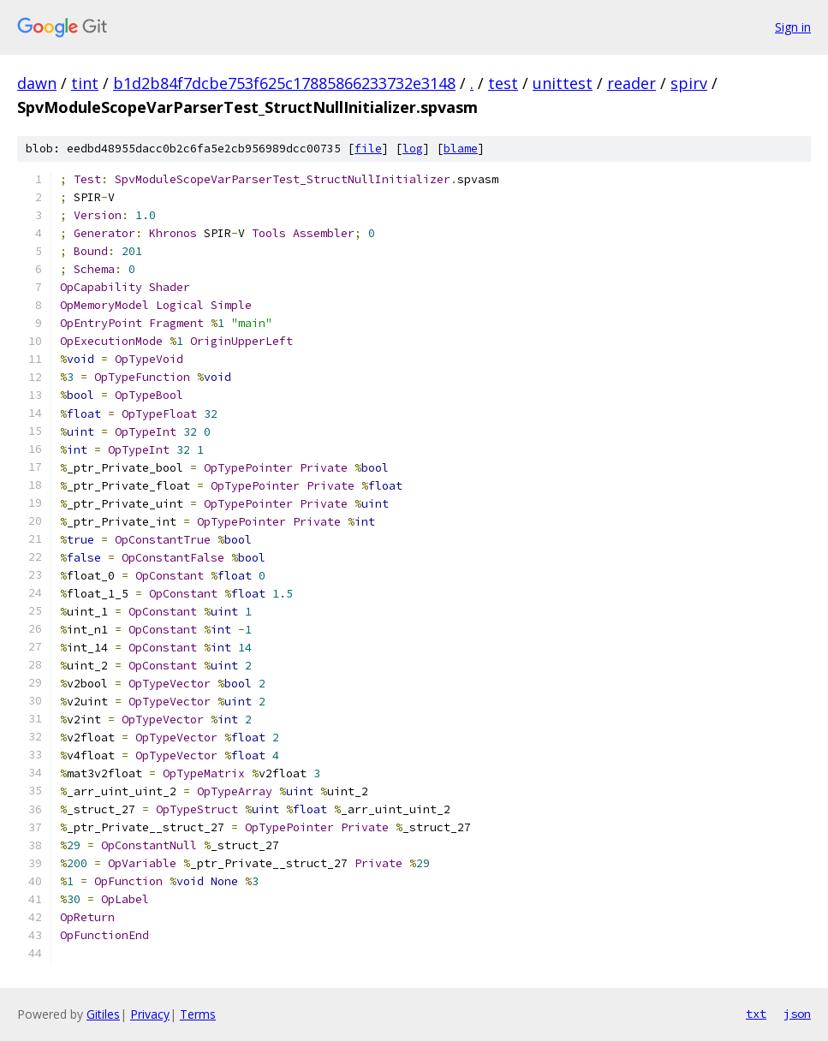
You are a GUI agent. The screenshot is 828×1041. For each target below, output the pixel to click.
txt (756, 1013)
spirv (688, 83)
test (503, 83)
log (412, 148)
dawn (37, 83)
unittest (563, 83)
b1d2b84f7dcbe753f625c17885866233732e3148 (284, 83)
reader (631, 83)
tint (84, 83)
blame (461, 148)
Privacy (150, 1014)
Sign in (793, 27)
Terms (198, 1014)
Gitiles (103, 1014)
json (797, 1013)
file (368, 148)
